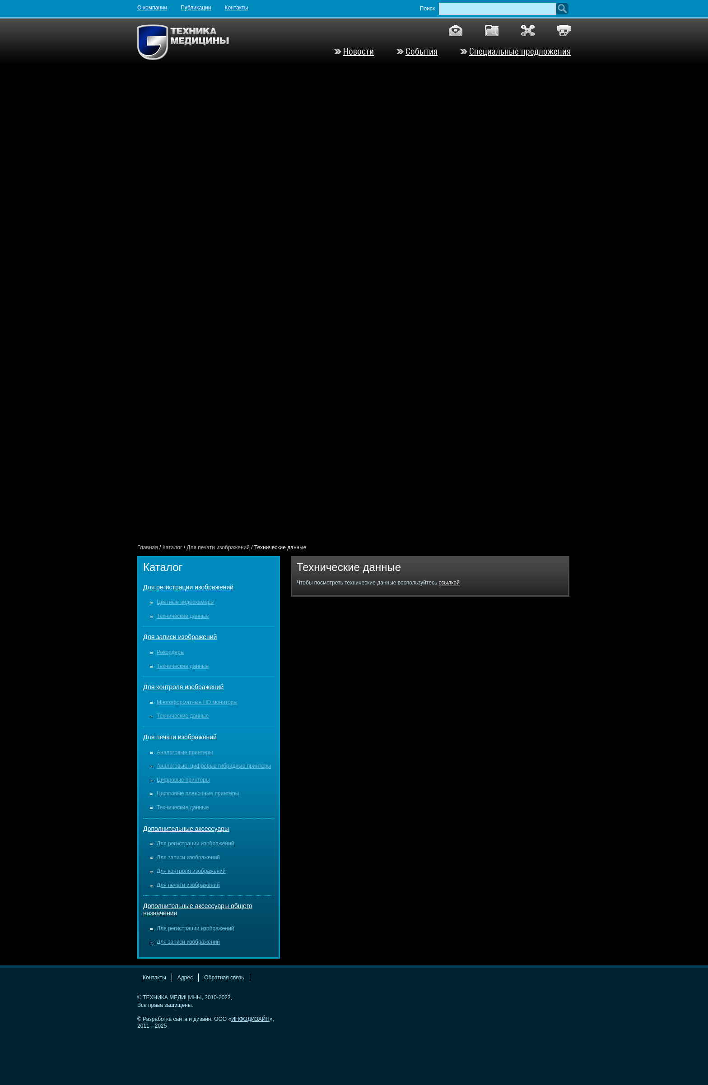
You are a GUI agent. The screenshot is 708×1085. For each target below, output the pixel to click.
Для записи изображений (180, 636)
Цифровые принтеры (183, 780)
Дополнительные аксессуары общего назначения (197, 909)
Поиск (427, 8)
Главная (147, 547)
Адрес (185, 977)
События (421, 51)
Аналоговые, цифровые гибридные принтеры (214, 766)
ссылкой (449, 583)
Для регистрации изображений (188, 587)
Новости (358, 51)
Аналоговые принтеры (185, 752)
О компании (152, 8)
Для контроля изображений (183, 687)
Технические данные (183, 616)
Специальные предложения (520, 51)
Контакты (236, 8)
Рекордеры (171, 652)
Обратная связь (224, 977)
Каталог (172, 547)
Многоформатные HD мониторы (197, 702)
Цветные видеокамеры (185, 602)
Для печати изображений (218, 547)
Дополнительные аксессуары (186, 828)
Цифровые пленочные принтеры (198, 793)
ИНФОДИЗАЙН (250, 1019)
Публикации (196, 8)
